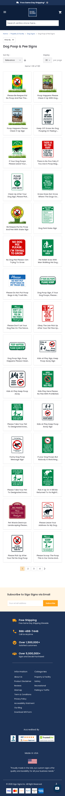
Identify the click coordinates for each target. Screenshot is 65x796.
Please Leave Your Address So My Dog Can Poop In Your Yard (47, 524)
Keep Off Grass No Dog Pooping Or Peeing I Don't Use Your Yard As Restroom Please (48, 129)
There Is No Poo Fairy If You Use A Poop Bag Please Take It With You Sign (48, 162)
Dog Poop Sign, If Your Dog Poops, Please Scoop (47, 294)
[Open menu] (4, 12)
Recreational (40, 685)
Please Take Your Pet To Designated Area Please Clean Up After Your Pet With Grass (17, 425)
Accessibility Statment (24, 703)
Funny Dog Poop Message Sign (17, 458)
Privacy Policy (20, 699)
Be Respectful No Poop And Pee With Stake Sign (17, 228)
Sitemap (18, 690)
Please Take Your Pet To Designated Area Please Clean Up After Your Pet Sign (17, 491)
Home (5, 34)
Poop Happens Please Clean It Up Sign (17, 129)
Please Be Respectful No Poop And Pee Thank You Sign (17, 96)
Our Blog (18, 707)
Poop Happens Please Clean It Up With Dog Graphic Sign (47, 96)
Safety (37, 681)
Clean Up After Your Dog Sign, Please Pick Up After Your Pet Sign (17, 195)
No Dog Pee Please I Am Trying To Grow (17, 261)
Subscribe (50, 603)
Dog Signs (31, 34)
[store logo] (32, 12)
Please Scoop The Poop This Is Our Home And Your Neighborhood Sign (48, 556)
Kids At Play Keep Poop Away (17, 392)
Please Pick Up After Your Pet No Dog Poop (17, 556)
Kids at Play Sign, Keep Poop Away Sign (47, 359)
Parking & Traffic (41, 690)
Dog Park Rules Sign (47, 228)
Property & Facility (17, 34)
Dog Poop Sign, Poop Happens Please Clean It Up (17, 359)
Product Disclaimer (22, 681)
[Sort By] (13, 60)
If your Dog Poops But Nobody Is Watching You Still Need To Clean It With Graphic (48, 458)
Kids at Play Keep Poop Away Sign (47, 425)
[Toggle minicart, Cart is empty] (60, 12)
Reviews (17, 685)
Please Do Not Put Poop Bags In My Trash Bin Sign (17, 294)
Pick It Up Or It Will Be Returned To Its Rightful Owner (48, 491)
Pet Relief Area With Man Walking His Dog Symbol (48, 261)
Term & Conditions (22, 694)
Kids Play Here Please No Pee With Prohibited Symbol (47, 392)
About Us (18, 677)
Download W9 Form (23, 712)
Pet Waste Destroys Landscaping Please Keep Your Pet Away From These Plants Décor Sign (17, 524)
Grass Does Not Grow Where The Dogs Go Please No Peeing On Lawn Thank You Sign (47, 195)
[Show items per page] (47, 60)
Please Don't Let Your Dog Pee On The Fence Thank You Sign (17, 326)
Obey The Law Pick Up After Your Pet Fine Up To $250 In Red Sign (48, 326)
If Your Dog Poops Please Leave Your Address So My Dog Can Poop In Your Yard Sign (17, 162)
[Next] (44, 569)
